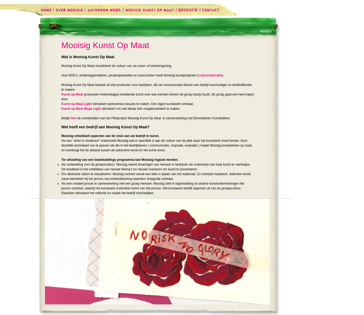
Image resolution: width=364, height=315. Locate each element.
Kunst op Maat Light (76, 104)
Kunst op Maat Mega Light (81, 109)
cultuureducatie (210, 75)
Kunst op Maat (72, 94)
